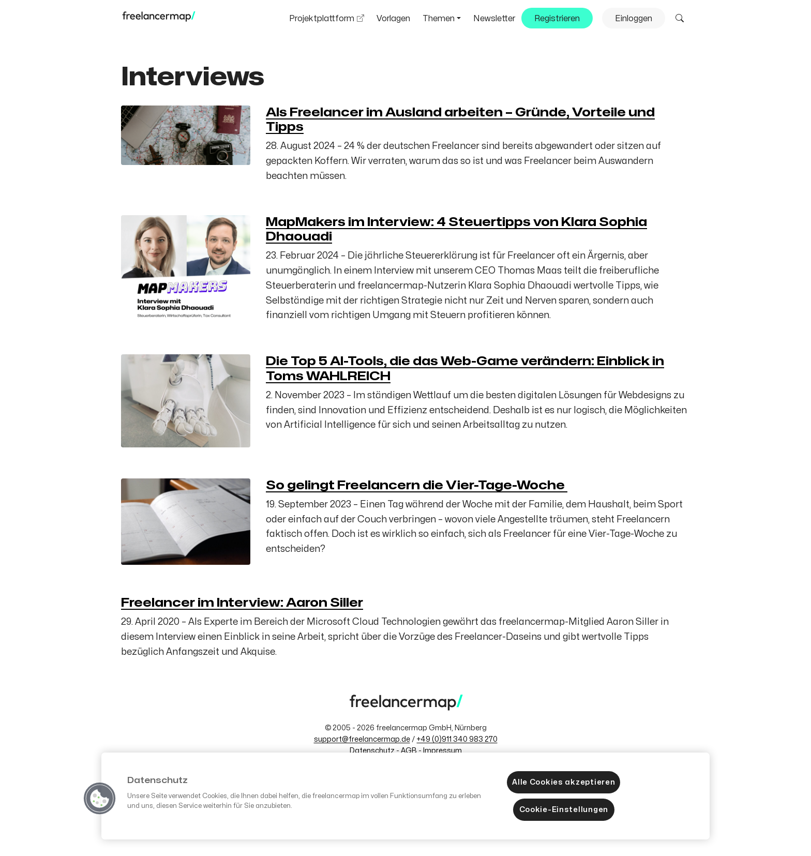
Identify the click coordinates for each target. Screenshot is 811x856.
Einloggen (633, 18)
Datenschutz (372, 750)
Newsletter (494, 18)
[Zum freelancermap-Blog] (158, 19)
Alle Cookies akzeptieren (563, 782)
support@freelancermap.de (362, 739)
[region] (405, 796)
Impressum (442, 750)
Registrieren (557, 18)
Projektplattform (321, 18)
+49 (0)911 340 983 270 (457, 739)
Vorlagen (393, 18)
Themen (439, 18)
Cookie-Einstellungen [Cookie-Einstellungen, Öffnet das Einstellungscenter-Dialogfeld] (563, 809)
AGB (409, 750)
